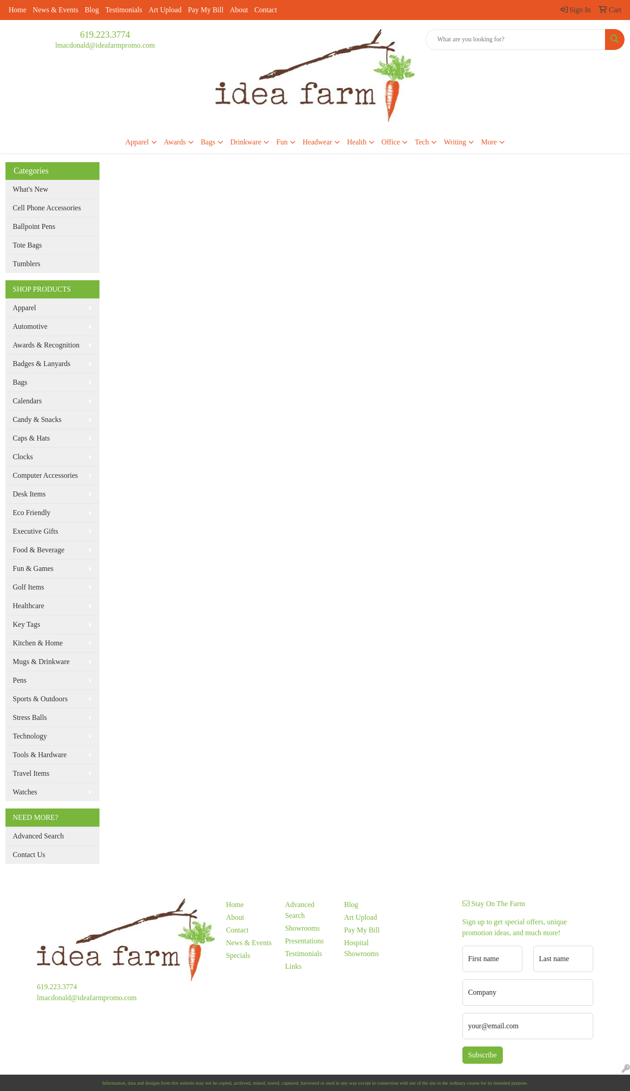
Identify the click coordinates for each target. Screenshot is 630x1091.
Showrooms (302, 928)
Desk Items (29, 494)
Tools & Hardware (40, 755)
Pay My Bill (205, 10)
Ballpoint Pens (34, 226)
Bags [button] (208, 142)
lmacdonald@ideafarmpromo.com (105, 45)
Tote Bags (27, 245)
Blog (92, 10)
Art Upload (165, 10)
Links (293, 966)
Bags (20, 382)
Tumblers (26, 264)
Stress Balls (30, 717)
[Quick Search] (515, 39)
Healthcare (28, 606)
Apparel (24, 308)
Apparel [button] (137, 142)
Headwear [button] (317, 142)
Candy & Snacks (37, 419)
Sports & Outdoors (40, 699)
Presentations (304, 941)
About (239, 10)
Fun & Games (33, 568)
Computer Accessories (45, 475)
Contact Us (29, 854)
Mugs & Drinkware (41, 661)
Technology (30, 736)
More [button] (489, 142)
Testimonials (124, 10)
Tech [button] (422, 142)
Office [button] (391, 142)
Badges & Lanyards (41, 363)
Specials (238, 955)
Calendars (27, 401)
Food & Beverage (38, 550)
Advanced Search (38, 836)
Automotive (30, 326)
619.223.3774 (105, 35)
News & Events (55, 10)
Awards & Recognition (46, 345)
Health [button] (357, 142)
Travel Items (31, 773)
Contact (265, 10)
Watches (25, 792)
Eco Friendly (31, 512)
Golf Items (28, 587)
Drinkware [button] (245, 142)
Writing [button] (455, 142)
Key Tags (26, 624)
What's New (30, 189)
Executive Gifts (35, 531)
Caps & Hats (31, 438)
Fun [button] (282, 142)
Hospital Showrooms (361, 948)
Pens (19, 680)
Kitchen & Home (38, 643)
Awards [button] (175, 142)
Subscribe (482, 1055)
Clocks (23, 457)
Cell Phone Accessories (47, 208)
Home (17, 10)
